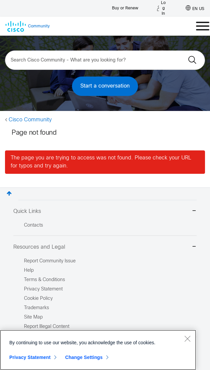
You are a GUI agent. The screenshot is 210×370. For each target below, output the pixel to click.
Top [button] (9, 193)
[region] (98, 350)
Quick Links (105, 211)
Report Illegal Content (46, 327)
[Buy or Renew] (125, 6)
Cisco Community (30, 119)
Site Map (33, 317)
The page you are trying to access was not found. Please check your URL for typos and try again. (101, 161)
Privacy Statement (30, 357)
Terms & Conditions (44, 280)
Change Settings (84, 357)
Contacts (33, 225)
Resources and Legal (105, 247)
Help (29, 270)
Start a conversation (105, 86)
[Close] (187, 338)
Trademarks (36, 308)
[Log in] (161, 8)
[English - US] (195, 8)
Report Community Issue (50, 261)
